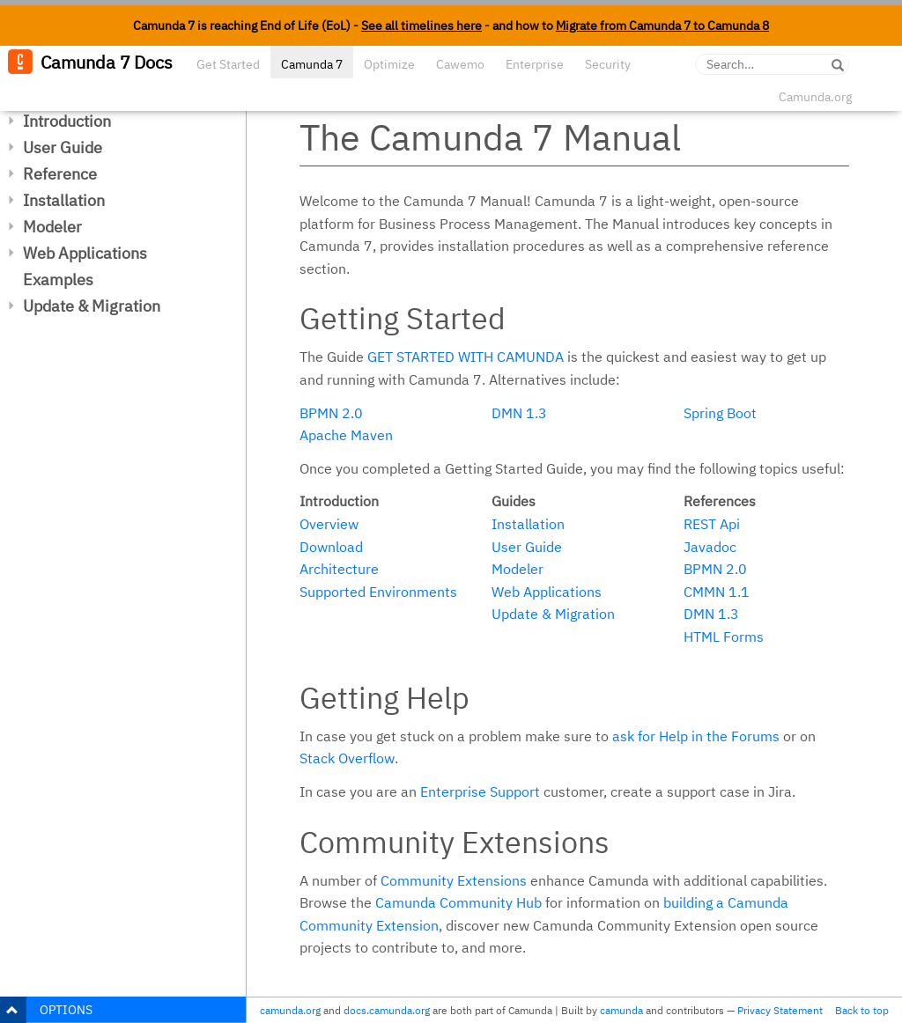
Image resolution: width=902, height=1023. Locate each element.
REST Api (712, 524)
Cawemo (460, 64)
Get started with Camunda (465, 356)
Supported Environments (378, 591)
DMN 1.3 (519, 413)
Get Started (228, 64)
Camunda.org (815, 97)
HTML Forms (724, 636)
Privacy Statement (780, 1010)
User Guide (62, 147)
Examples (58, 279)
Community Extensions (454, 880)
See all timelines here (421, 25)
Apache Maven (346, 435)
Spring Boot (720, 413)
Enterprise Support (480, 791)
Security (608, 64)
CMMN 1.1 (717, 591)
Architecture (339, 569)
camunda (621, 1010)
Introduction (67, 121)
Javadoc (710, 547)
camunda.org (290, 1010)
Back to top (862, 1010)
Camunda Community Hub (458, 902)
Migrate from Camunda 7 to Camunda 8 (662, 25)
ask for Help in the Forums (696, 736)
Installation (64, 200)
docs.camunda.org (387, 1010)
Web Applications (85, 253)
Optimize (389, 64)
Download (331, 547)
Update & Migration (91, 306)
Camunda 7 (312, 64)
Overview (329, 524)
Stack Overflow (347, 758)
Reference (60, 174)
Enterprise (535, 64)
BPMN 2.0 (331, 413)
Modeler (52, 227)
